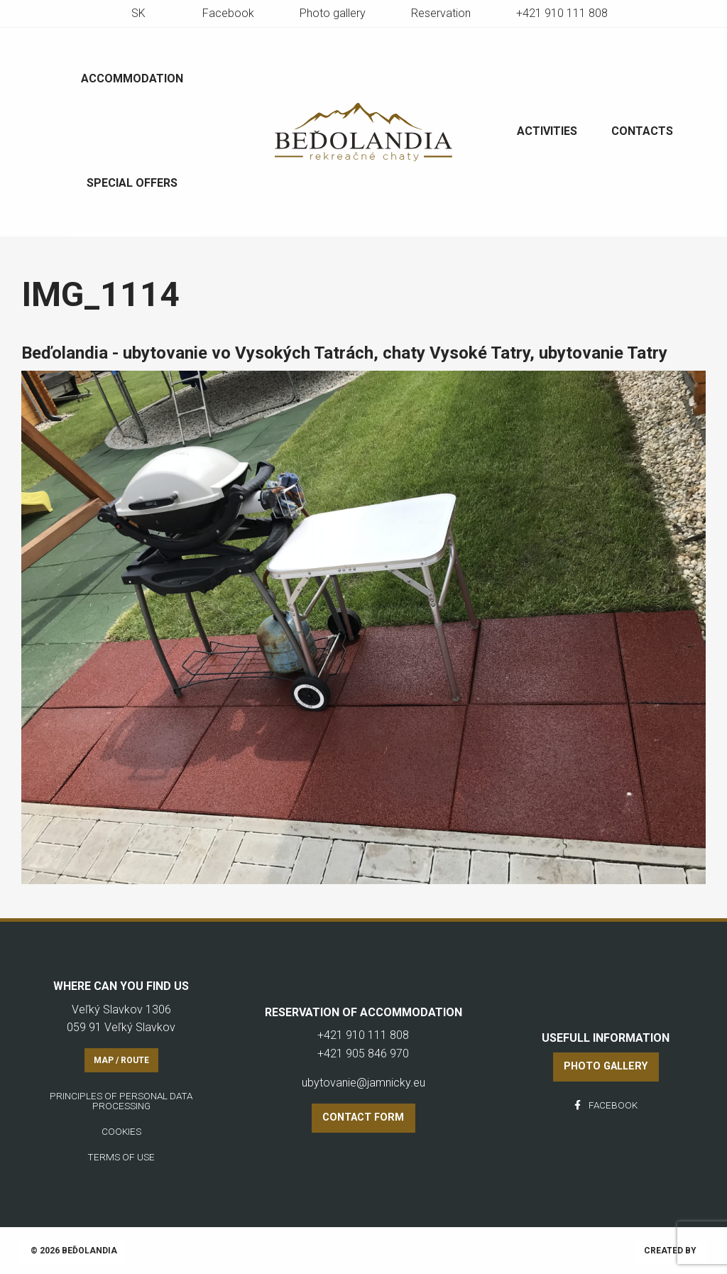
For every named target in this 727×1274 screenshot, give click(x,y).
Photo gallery (333, 13)
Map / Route (121, 1060)
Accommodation (132, 78)
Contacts (642, 131)
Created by (670, 1251)
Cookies (121, 1131)
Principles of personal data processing (121, 1100)
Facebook (228, 13)
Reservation (441, 13)
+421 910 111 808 (562, 13)
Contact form (363, 1117)
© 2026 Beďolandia (74, 1251)
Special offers (132, 183)
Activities (547, 131)
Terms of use (121, 1157)
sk (138, 13)
